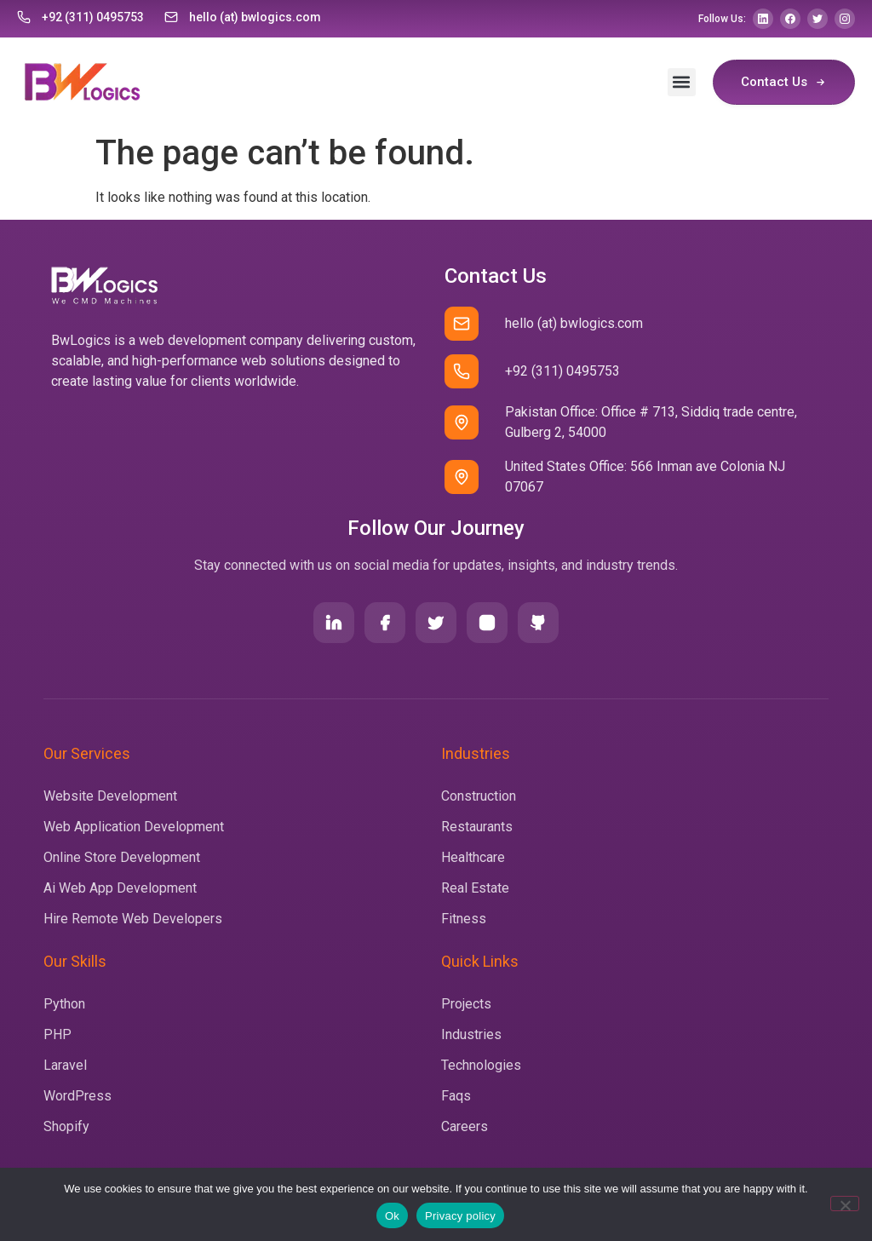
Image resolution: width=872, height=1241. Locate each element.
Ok (392, 1215)
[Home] (79, 82)
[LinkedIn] (763, 19)
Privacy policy (460, 1215)
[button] (682, 82)
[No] (844, 1203)
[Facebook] (790, 19)
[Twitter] (817, 19)
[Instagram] (845, 19)
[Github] (538, 622)
